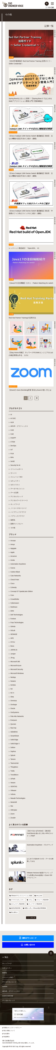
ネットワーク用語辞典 (35, 904)
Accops (13, 540)
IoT (11, 450)
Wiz (11, 806)
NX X (12, 693)
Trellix (12, 771)
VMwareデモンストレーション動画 (21, 895)
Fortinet (13, 619)
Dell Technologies (16, 615)
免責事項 (6, 1036)
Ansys (12, 544)
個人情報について (9, 1030)
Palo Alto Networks (17, 716)
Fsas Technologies (17, 622)
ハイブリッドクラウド (18, 512)
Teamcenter (14, 763)
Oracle (12, 708)
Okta (12, 697)
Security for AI (15, 465)
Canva (12, 568)
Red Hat (13, 728)
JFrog (12, 658)
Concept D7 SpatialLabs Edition (21, 591)
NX (11, 689)
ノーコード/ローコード (18, 508)
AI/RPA (4, 986)
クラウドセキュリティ (18, 900)
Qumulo (13, 724)
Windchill (13, 802)
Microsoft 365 (15, 661)
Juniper (13, 654)
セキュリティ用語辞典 (18, 904)
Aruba (12, 560)
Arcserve (13, 556)
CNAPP (13, 438)
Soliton (12, 747)
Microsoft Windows (17, 673)
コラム (30, 900)
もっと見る (30, 917)
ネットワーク (15, 504)
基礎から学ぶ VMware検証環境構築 (35, 908)
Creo (12, 595)
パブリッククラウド (17, 516)
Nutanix (13, 681)
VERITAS (13, 786)
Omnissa (13, 701)
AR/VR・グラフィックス (19, 426)
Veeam (12, 783)
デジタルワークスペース (19, 500)
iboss (12, 646)
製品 (6, 957)
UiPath (12, 779)
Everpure (13, 720)
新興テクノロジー (16, 524)
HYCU (12, 642)
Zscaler (13, 818)
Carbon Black (15, 572)
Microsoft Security (16, 669)
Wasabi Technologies (17, 798)
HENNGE (13, 634)
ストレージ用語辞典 (42, 900)
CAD (12, 430)
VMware (13, 790)
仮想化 (12, 520)
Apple (12, 552)
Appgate (13, 548)
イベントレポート (16, 469)
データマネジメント (17, 489)
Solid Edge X (15, 744)
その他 (12, 528)
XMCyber (13, 810)
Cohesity (13, 587)
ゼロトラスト (15, 485)
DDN (12, 611)
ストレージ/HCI (7, 977)
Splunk (12, 755)
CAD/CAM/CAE (7, 996)
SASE (12, 461)
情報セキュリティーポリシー (13, 1027)
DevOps (13, 446)
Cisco (12, 583)
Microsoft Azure (15, 665)
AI (11, 414)
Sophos (13, 751)
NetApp (13, 677)
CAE (12, 434)
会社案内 (6, 1033)
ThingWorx (14, 767)
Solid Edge (14, 740)
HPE (12, 638)
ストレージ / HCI (16, 477)
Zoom (12, 814)
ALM (12, 422)
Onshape (13, 704)
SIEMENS (14, 732)
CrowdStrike (14, 599)
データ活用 (14, 493)
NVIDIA (13, 685)
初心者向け (14, 912)
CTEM (12, 442)
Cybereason (14, 603)
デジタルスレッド (16, 496)
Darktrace (13, 607)
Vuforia (12, 794)
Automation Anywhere (18, 564)
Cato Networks (15, 576)
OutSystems (14, 712)
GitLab (12, 630)
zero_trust (39, 895)
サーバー (13, 473)
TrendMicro (14, 775)
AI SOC (13, 418)
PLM (12, 453)
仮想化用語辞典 (15, 908)
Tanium (13, 759)
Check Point (14, 580)
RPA (12, 457)
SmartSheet (14, 736)
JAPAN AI (13, 650)
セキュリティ (15, 481)
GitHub (12, 626)
